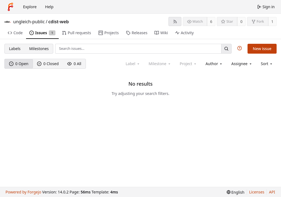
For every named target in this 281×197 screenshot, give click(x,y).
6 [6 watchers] (211, 21)
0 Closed (48, 63)
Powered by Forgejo (23, 192)
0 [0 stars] (241, 21)
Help (49, 6)
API (272, 192)
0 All (74, 63)
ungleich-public (29, 21)
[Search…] (226, 48)
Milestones (39, 48)
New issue (262, 48)
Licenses (257, 192)
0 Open (19, 63)
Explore (29, 6)
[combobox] (214, 63)
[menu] (267, 63)
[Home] (10, 7)
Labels (15, 48)
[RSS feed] (174, 21)
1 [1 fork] (272, 21)
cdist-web (58, 21)
